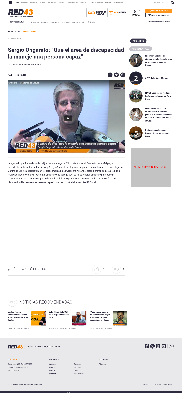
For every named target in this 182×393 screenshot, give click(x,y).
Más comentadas (141, 49)
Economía (53, 374)
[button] (98, 269)
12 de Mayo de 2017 (15, 38)
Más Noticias (79, 374)
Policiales (77, 367)
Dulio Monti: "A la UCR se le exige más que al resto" (59, 315)
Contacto (146, 384)
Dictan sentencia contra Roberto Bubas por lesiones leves (157, 133)
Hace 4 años (26, 328)
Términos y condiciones (163, 384)
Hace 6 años (72, 328)
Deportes (77, 364)
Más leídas (138, 41)
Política (52, 370)
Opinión (52, 367)
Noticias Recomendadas (45, 302)
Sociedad (52, 364)
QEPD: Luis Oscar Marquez (157, 78)
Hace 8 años (108, 328)
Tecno (76, 370)
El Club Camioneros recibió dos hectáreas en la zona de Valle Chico (58, 22)
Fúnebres (102, 364)
